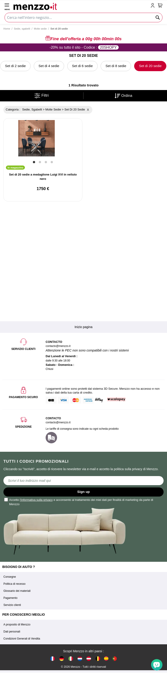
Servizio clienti (12, 605)
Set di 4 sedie (49, 66)
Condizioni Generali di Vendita (21, 638)
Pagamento (10, 598)
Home (6, 28)
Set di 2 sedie (15, 66)
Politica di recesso (14, 583)
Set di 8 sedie (115, 66)
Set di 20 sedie (150, 66)
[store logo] (81, 6)
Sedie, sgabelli (22, 28)
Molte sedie (40, 28)
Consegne (9, 576)
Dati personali (11, 631)
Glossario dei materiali (17, 590)
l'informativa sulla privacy (36, 500)
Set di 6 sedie (82, 66)
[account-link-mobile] (153, 6)
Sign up (83, 492)
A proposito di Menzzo (16, 624)
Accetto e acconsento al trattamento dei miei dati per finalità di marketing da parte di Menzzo (79, 502)
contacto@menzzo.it (58, 422)
